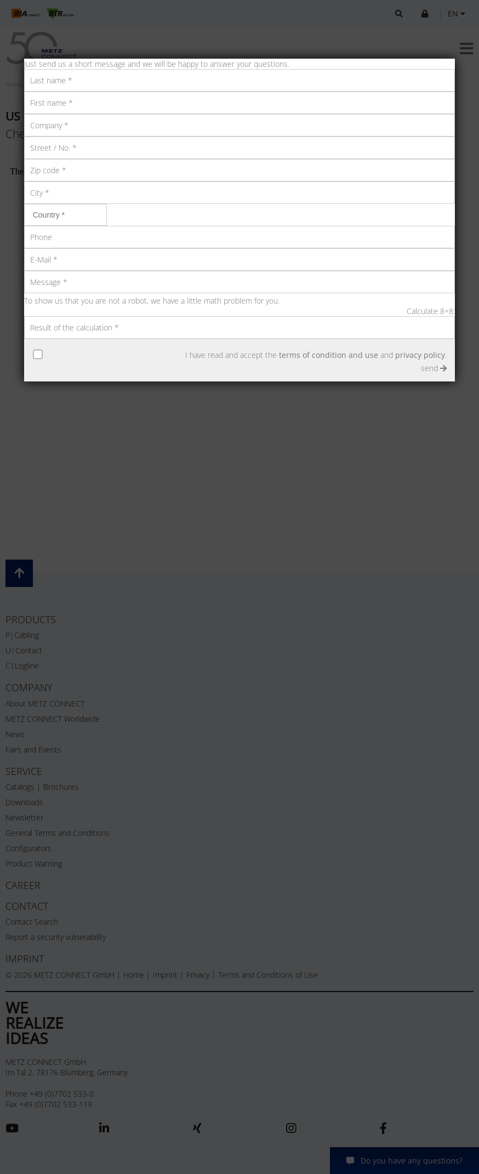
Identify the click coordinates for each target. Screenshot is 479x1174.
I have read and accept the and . (316, 355)
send (434, 368)
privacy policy (420, 355)
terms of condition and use (328, 355)
